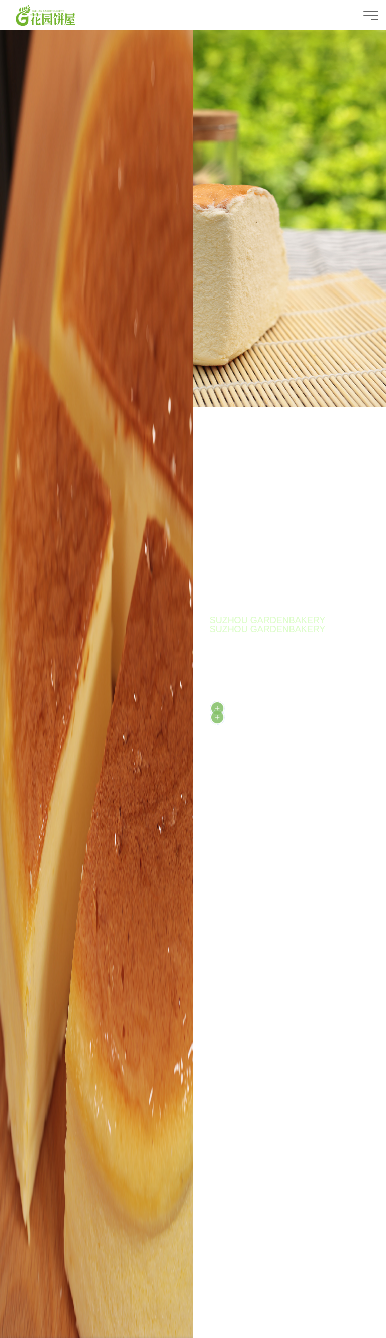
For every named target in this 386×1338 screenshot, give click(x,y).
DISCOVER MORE (258, 717)
